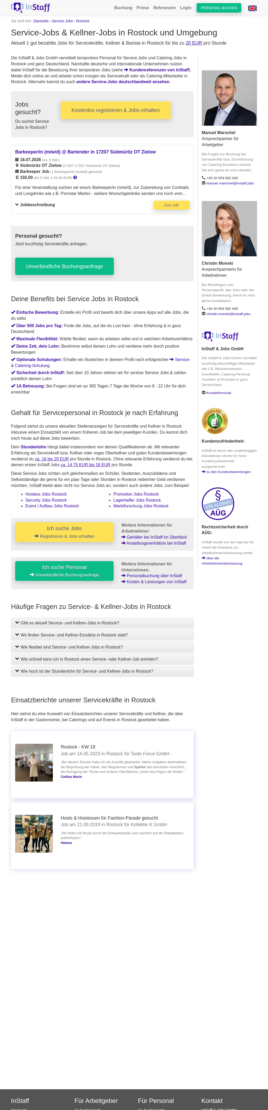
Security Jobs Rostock (46, 500)
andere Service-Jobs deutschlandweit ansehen (123, 81)
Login (186, 8)
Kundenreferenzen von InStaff (156, 70)
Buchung (123, 8)
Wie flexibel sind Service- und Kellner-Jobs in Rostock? (69, 647)
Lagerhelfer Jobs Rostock (137, 500)
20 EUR (194, 43)
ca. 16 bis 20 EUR (52, 459)
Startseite (41, 21)
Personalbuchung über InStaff (151, 575)
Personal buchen (219, 8)
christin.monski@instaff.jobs (228, 314)
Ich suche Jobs (64, 532)
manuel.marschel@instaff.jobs (230, 183)
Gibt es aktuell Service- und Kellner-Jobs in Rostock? (67, 623)
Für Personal (156, 1100)
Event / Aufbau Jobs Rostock (52, 506)
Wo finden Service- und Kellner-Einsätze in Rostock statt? (71, 635)
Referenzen (164, 8)
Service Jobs (62, 21)
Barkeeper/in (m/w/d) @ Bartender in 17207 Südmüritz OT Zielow (85, 152)
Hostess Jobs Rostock (46, 494)
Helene (66, 843)
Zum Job (171, 205)
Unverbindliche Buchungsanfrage (64, 266)
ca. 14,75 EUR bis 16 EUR (85, 465)
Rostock (83, 21)
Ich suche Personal (64, 570)
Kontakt (212, 1100)
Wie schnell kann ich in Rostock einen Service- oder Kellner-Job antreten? (86, 659)
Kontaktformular (218, 393)
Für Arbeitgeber (96, 1100)
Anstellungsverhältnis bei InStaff (153, 543)
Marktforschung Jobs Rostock (141, 506)
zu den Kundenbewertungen (226, 472)
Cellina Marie (71, 777)
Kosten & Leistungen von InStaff (154, 582)
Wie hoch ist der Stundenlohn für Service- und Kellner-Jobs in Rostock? (84, 671)
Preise (143, 8)
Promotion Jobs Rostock (136, 494)
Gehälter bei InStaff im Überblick (154, 537)
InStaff (20, 1100)
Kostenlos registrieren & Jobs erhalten (115, 110)
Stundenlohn (33, 447)
